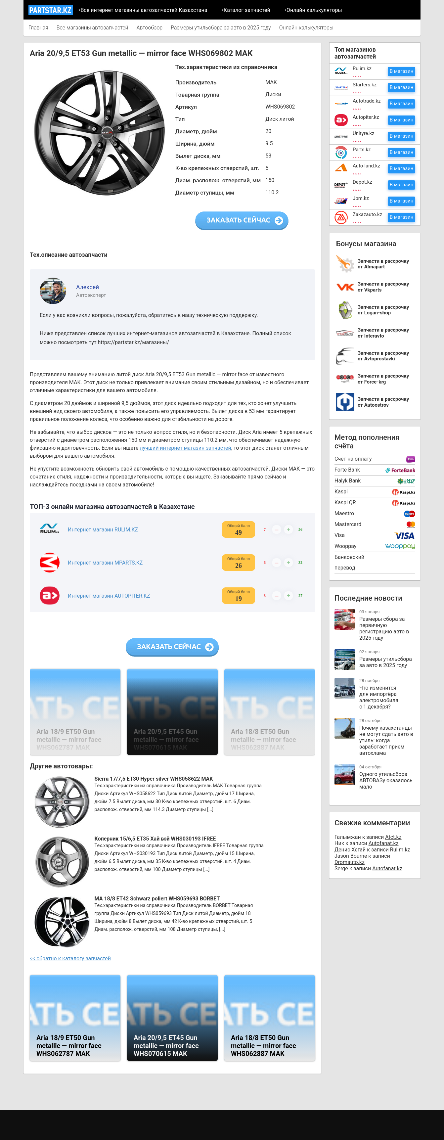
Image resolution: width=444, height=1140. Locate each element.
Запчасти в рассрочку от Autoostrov (383, 402)
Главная (38, 27)
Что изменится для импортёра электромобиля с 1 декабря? (378, 697)
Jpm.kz (361, 198)
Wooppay (345, 546)
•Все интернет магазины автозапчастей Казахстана (143, 10)
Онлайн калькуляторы (306, 27)
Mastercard (347, 524)
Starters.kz (365, 85)
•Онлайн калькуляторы (313, 10)
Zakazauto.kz (367, 214)
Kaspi (341, 491)
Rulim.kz (362, 68)
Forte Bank (347, 470)
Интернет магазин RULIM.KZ (103, 529)
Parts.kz (362, 150)
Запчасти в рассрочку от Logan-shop (383, 310)
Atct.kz (393, 837)
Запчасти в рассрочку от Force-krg (383, 379)
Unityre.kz (364, 133)
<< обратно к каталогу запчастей (70, 958)
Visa (339, 535)
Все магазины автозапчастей (92, 27)
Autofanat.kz (384, 843)
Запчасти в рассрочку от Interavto (383, 333)
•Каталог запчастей (246, 10)
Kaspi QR (345, 502)
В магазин (402, 71)
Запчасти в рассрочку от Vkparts (383, 287)
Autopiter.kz (366, 117)
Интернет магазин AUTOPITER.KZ (109, 596)
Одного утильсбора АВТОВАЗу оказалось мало (386, 780)
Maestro (344, 513)
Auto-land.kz (366, 166)
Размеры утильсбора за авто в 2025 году (221, 27)
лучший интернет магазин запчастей (185, 448)
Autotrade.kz (367, 101)
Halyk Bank (347, 481)
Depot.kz (362, 182)
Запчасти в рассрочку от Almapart (383, 264)
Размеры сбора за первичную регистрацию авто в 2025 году (384, 628)
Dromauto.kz (349, 862)
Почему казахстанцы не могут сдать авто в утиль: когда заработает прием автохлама (386, 740)
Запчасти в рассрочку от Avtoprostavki (383, 356)
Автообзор (149, 27)
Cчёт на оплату (353, 459)
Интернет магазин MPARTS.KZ (105, 563)
